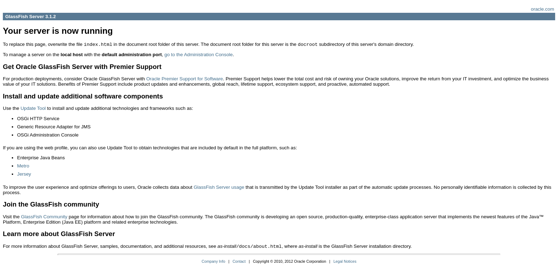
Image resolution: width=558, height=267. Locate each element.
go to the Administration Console (198, 54)
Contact (239, 261)
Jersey (24, 174)
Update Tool (33, 108)
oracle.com (542, 9)
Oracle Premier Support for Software (184, 78)
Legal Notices (345, 261)
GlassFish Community (44, 216)
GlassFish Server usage (219, 187)
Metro (23, 166)
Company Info (213, 261)
